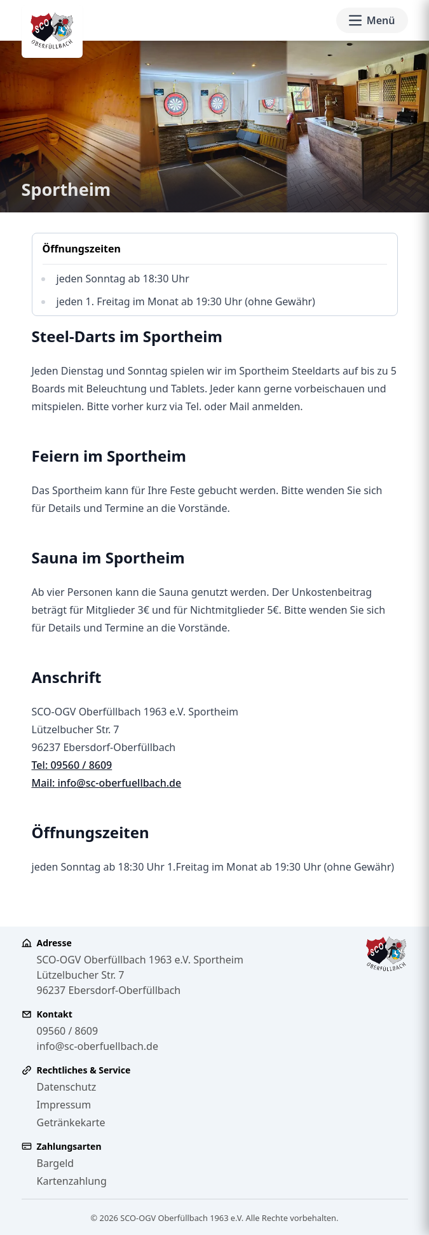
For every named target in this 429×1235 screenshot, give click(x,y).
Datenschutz (67, 1087)
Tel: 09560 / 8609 (72, 765)
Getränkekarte (71, 1122)
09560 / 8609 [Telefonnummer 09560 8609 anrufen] (68, 1031)
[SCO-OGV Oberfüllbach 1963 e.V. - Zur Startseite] (52, 31)
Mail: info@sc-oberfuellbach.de (107, 783)
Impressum (64, 1105)
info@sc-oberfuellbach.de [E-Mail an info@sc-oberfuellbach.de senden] (97, 1046)
